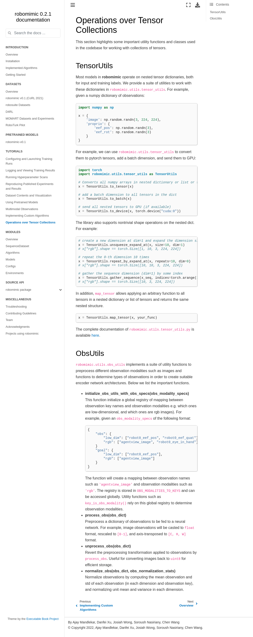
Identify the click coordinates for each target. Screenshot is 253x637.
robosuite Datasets (18, 105)
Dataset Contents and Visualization (29, 195)
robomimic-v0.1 (16, 142)
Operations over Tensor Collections (31, 222)
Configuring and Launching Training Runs (29, 161)
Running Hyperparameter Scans (27, 177)
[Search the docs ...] (33, 33)
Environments (15, 273)
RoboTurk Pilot (15, 125)
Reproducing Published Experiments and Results (29, 186)
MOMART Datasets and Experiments (30, 118)
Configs (11, 266)
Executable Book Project (42, 619)
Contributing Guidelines (21, 313)
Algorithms (13, 252)
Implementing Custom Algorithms (27, 215)
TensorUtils (218, 12)
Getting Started (16, 74)
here (95, 335)
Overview (12, 54)
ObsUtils (216, 18)
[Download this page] (197, 5)
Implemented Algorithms (21, 68)
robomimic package (18, 289)
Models (10, 259)
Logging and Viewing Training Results (30, 170)
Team (9, 320)
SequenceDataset (17, 246)
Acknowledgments (18, 326)
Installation (13, 61)
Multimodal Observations (22, 209)
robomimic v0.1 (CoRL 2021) (24, 98)
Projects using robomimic (22, 333)
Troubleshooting (16, 306)
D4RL (9, 111)
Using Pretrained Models (22, 202)
